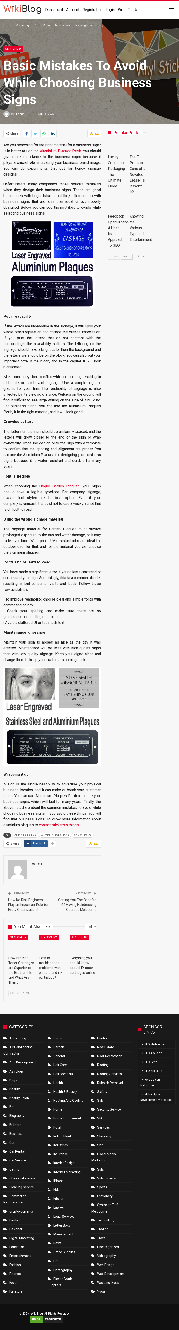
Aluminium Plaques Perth (60, 151)
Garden (58, 1047)
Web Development (110, 1274)
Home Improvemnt (67, 1118)
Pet (56, 1261)
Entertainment (20, 1256)
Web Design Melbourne (150, 1082)
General (59, 1056)
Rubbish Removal (110, 1083)
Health (58, 1083)
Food (13, 1282)
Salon (101, 1100)
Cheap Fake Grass (22, 1178)
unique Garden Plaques (59, 486)
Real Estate (105, 1047)
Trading (102, 1229)
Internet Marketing (67, 1172)
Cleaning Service (21, 1187)
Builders (15, 1125)
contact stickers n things (59, 825)
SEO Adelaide (153, 1053)
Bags (13, 1080)
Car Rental (17, 1151)
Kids (56, 1190)
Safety (102, 1092)
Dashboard (54, 9)
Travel (101, 1238)
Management (63, 1234)
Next (27, 993)
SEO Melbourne (154, 1044)
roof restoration (109, 1056)
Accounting (17, 1038)
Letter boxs (61, 1225)
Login (110, 9)
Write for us (128, 9)
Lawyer (58, 1207)
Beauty (14, 1089)
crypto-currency (21, 1211)
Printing (103, 1038)
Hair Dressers (63, 1074)
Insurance (60, 1154)
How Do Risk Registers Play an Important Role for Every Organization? (28, 905)
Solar (101, 1169)
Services (103, 1127)
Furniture (16, 1291)
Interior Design (64, 1163)
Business (16, 1134)
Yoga (101, 1291)
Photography (62, 1270)
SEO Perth (151, 1062)
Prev (14, 993)
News (57, 1243)
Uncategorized (108, 1247)
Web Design (105, 1265)
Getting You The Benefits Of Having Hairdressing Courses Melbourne (77, 905)
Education (16, 1247)
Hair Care (60, 1065)
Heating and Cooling (68, 1100)
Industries (60, 1145)
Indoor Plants (63, 1136)
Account (72, 9)
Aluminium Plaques (25, 835)
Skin (100, 1145)
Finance (15, 1274)
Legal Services (64, 1216)
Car (11, 1142)
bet (11, 1107)
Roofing (103, 1065)
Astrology (16, 1071)
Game (57, 1038)
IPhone (58, 1181)
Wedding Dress (108, 1282)
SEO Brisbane (153, 1071)
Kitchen (58, 1198)
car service (17, 1160)
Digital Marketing (21, 1238)
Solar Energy (106, 1178)
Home (57, 1109)
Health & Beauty (65, 1092)
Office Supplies (64, 1252)
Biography (16, 1116)
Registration (92, 9)
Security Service (109, 1109)
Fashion (15, 1265)
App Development (22, 1062)
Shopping (104, 1136)
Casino (14, 1169)
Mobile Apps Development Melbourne (156, 1097)
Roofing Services (109, 1074)
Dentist (14, 1220)
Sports (102, 1187)
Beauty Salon (19, 1098)
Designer (15, 1229)
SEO (100, 1118)
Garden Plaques (83, 835)
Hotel (57, 1127)
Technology (105, 1220)
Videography (106, 1256)
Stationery (13, 48)
